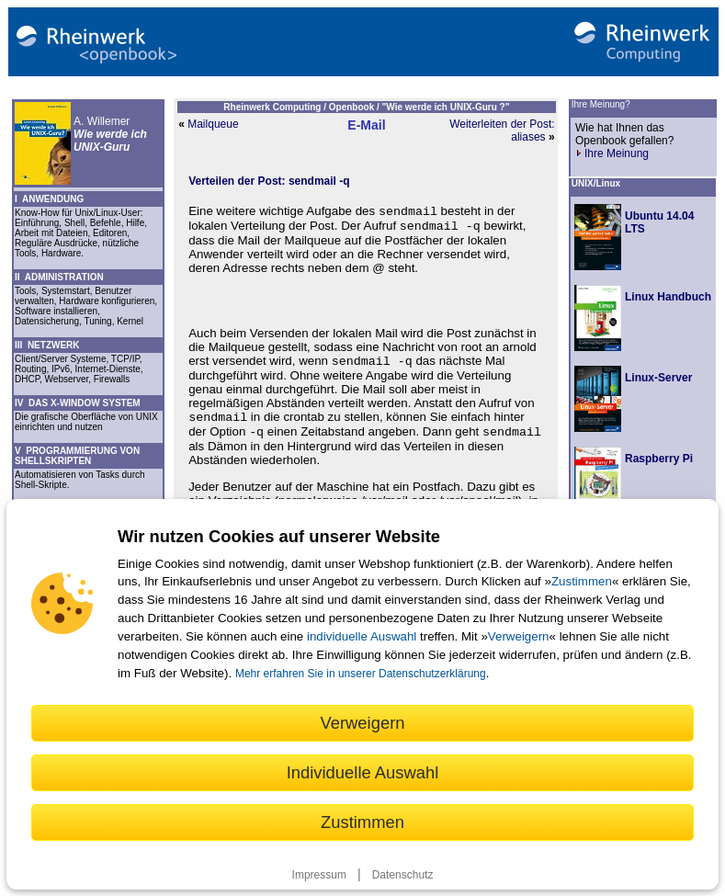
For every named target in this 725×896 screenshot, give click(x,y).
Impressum (319, 874)
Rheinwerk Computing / (275, 107)
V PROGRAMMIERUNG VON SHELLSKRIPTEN (77, 456)
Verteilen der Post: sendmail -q (268, 181)
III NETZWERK (47, 345)
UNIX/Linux (596, 183)
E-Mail (366, 125)
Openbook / (355, 107)
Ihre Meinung (612, 153)
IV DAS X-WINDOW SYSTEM (78, 403)
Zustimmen (581, 581)
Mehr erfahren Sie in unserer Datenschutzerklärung (360, 673)
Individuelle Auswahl (363, 772)
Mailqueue (212, 124)
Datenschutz (403, 874)
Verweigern (518, 636)
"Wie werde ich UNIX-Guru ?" (446, 107)
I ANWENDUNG (49, 199)
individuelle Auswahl (361, 636)
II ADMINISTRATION (59, 277)
